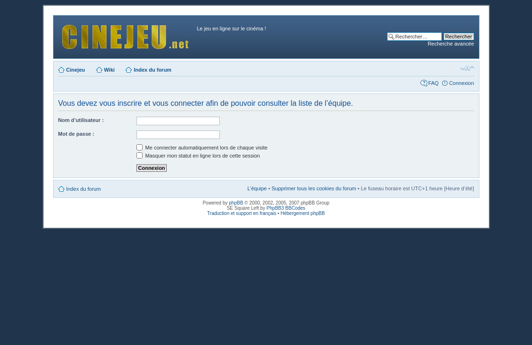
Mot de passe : (76, 134)
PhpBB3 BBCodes (286, 208)
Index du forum (152, 70)
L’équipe (257, 188)
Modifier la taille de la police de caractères (467, 68)
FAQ (433, 83)
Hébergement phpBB (302, 213)
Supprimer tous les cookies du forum (313, 188)
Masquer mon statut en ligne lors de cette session (198, 156)
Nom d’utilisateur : (81, 120)
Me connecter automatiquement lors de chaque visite (202, 147)
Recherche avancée (451, 44)
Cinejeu (75, 70)
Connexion (461, 83)
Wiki (109, 70)
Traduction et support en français (241, 213)
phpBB (236, 202)
